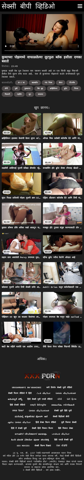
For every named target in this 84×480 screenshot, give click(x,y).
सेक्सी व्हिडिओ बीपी (61, 416)
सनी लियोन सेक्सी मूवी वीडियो (59, 387)
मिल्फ (76, 88)
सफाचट (40, 94)
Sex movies (23, 445)
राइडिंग (19, 94)
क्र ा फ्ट (21, 82)
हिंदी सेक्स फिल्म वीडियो (46, 422)
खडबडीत (35, 82)
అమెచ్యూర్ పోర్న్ (15, 399)
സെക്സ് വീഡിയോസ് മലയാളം (31, 434)
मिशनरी (7, 94)
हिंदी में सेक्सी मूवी (19, 428)
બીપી (59, 399)
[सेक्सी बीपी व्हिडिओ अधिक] (80, 6)
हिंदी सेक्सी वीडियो (17, 405)
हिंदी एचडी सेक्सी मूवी (63, 439)
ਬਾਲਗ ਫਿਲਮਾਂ (18, 410)
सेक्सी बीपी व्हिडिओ (34, 470)
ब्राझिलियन (53, 88)
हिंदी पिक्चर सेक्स (65, 428)
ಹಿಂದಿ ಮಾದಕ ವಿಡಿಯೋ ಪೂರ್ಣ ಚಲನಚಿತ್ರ (30, 439)
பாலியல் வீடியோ (60, 434)
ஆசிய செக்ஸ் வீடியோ (19, 422)
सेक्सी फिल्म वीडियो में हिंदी (19, 393)
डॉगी (6, 88)
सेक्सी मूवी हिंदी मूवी (63, 410)
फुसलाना (27, 88)
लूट (30, 94)
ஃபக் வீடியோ (43, 393)
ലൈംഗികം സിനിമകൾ (62, 405)
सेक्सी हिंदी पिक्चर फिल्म (42, 428)
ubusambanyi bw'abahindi (26, 387)
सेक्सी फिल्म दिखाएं (43, 445)
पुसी (16, 88)
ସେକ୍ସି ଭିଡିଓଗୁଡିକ (38, 405)
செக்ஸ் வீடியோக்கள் (66, 393)
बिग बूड (40, 88)
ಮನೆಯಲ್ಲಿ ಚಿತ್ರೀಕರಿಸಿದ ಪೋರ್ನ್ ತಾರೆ (31, 416)
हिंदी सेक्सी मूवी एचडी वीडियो (39, 399)
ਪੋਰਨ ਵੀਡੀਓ (61, 445)
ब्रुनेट (65, 88)
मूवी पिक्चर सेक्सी (68, 422)
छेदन (60, 82)
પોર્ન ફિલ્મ (71, 399)
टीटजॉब (72, 82)
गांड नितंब (48, 82)
